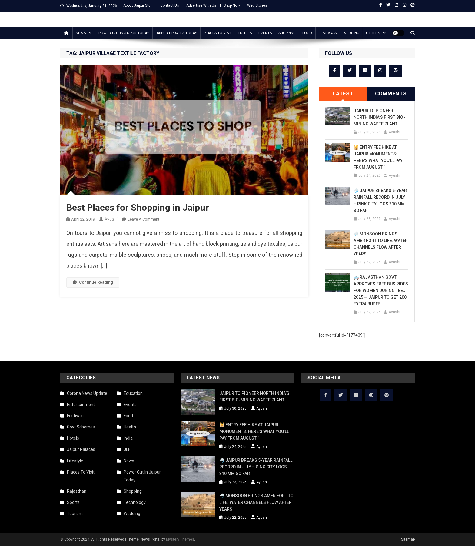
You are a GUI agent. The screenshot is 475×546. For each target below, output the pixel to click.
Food (307, 33)
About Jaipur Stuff (138, 5)
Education (133, 393)
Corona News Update (87, 393)
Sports (73, 502)
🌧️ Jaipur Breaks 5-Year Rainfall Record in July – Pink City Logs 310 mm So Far (380, 200)
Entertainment (81, 404)
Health (130, 426)
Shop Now (232, 5)
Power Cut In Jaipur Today (123, 33)
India (128, 438)
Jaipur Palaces (81, 449)
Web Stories (257, 5)
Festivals (328, 33)
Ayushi (111, 219)
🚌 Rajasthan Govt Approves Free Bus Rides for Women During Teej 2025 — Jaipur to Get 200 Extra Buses (381, 290)
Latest (343, 93)
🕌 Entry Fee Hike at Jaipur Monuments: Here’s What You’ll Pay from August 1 (378, 157)
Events (265, 33)
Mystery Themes (180, 539)
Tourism (75, 513)
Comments (391, 93)
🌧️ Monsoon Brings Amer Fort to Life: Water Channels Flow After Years (381, 243)
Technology (135, 502)
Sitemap (408, 539)
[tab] (343, 94)
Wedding (351, 33)
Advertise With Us (201, 5)
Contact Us (169, 5)
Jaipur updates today (176, 33)
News (81, 33)
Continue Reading (93, 282)
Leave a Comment (143, 219)
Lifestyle (75, 460)
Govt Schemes (81, 426)
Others (373, 33)
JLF (127, 449)
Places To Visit (218, 33)
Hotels (245, 33)
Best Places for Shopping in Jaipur (137, 207)
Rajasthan (76, 491)
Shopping (287, 33)
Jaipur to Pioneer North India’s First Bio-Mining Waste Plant (379, 117)
